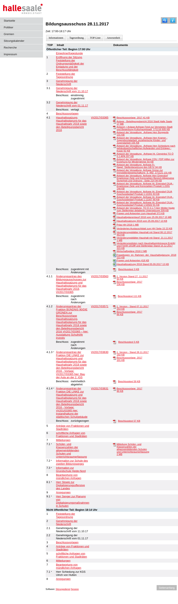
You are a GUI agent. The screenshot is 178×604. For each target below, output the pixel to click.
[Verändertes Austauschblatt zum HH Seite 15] (114, 228)
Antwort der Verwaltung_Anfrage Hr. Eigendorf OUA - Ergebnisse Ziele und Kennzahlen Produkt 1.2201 (145, 186)
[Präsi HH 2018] (114, 225)
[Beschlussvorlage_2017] (114, 118)
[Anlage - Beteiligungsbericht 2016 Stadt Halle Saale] (114, 121)
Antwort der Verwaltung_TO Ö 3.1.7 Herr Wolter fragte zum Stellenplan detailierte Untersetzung (146, 209)
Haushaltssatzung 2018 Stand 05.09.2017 (143, 264)
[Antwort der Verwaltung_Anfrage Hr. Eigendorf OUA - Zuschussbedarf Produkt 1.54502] (114, 202)
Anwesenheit (113, 37)
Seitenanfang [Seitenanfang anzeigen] (166, 587)
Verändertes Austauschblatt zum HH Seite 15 (144, 228)
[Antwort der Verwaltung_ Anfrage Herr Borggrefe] (114, 132)
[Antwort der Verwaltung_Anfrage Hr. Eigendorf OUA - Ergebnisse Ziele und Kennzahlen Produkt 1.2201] (114, 184)
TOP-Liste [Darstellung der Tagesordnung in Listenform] (95, 37)
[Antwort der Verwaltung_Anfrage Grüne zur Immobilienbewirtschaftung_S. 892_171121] (114, 170)
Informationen (56, 37)
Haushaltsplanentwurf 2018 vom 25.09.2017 (144, 217)
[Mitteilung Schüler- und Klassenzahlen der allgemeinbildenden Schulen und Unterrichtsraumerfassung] (114, 444)
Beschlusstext (128, 269)
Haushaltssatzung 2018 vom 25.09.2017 (142, 221)
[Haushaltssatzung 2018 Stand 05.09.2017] (114, 264)
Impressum (10, 54)
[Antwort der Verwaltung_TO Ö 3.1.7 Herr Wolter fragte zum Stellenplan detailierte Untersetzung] (114, 208)
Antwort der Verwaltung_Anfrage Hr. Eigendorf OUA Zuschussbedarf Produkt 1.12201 (144, 192)
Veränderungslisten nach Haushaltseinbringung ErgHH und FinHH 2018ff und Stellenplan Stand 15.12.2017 (146, 245)
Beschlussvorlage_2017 (133, 117)
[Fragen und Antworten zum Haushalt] (114, 213)
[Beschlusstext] (114, 269)
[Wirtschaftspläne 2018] (114, 251)
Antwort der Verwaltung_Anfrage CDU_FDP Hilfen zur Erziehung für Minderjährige (145, 160)
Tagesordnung (76, 37)
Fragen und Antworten (133, 260)
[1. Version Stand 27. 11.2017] (114, 276)
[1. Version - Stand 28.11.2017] (114, 352)
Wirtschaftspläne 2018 (132, 251)
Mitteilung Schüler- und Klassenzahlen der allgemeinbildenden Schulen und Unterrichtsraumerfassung (133, 449)
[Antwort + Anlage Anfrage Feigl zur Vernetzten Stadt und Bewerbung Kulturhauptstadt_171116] (114, 127)
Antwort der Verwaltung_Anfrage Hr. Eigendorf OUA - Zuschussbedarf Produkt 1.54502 (145, 203)
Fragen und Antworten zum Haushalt (140, 213)
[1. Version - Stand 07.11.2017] (114, 306)
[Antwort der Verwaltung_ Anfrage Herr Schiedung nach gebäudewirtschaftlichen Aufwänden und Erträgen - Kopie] (114, 146)
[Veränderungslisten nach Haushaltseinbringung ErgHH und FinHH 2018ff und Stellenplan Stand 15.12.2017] (114, 243)
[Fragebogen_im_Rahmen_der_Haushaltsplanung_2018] (114, 255)
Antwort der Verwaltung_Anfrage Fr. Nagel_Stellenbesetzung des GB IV (139, 165)
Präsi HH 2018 (128, 224)
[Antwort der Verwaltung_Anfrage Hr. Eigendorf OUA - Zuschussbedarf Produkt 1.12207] (114, 197)
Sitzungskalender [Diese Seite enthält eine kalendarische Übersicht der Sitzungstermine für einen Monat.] (14, 40)
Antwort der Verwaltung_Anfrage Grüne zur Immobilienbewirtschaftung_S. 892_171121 (144, 171)
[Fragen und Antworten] (114, 260)
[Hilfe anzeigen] (173, 20)
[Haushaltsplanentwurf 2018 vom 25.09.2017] (114, 217)
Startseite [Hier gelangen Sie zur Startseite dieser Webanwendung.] (9, 20)
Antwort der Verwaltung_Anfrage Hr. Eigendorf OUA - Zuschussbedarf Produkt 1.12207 (145, 198)
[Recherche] (165, 20)
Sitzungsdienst (63, 589)
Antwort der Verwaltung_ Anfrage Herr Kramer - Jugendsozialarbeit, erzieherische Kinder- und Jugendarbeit (142, 140)
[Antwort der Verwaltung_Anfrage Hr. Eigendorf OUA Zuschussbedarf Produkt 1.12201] (114, 191)
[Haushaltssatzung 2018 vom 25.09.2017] (114, 221)
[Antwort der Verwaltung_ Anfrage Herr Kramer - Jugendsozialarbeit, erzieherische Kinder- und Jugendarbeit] (114, 138)
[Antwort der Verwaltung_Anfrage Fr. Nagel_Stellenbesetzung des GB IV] (114, 165)
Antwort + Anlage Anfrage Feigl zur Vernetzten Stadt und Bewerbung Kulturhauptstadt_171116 (144, 128)
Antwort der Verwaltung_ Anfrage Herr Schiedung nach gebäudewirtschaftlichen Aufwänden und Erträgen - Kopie (146, 148)
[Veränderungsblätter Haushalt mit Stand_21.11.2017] (114, 238)
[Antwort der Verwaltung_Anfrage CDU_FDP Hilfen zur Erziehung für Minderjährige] (114, 159)
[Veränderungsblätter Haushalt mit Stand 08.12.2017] (114, 232)
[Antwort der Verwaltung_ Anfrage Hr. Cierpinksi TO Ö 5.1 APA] (114, 154)
